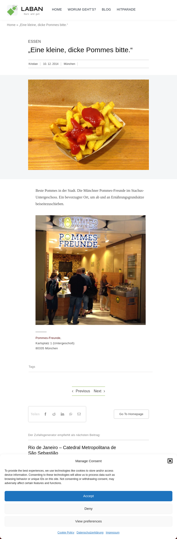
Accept (88, 496)
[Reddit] (54, 414)
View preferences (88, 521)
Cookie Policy (66, 532)
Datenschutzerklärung (90, 532)
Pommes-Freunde (47, 338)
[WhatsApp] (70, 414)
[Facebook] (45, 414)
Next (97, 391)
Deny (88, 508)
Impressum (112, 532)
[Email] (79, 414)
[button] (170, 461)
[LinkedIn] (62, 414)
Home (11, 25)
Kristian (33, 64)
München (69, 64)
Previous (83, 391)
